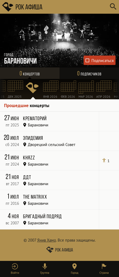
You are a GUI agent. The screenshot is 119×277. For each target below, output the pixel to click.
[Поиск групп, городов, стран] (75, 7)
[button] (15, 269)
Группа (44, 273)
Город (74, 273)
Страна (104, 273)
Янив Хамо (46, 240)
